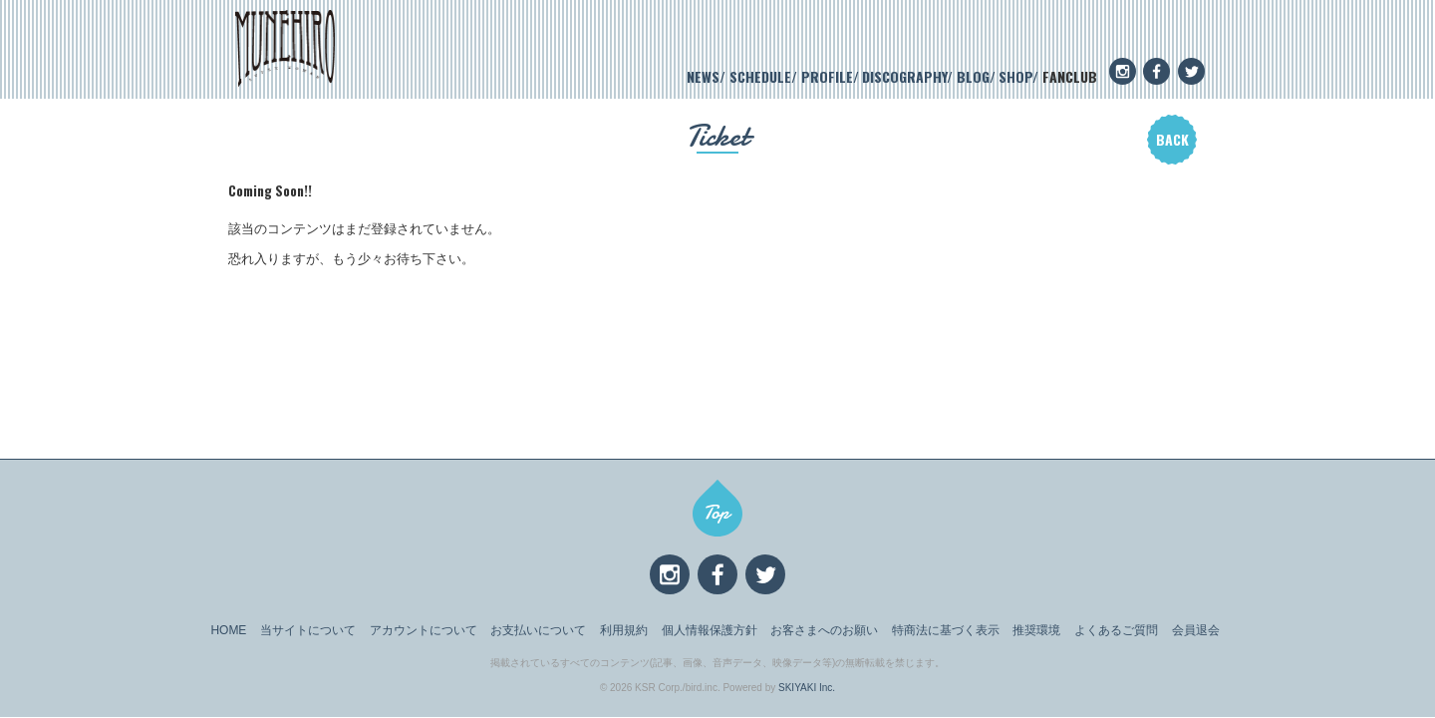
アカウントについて (423, 630)
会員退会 (1196, 630)
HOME (228, 630)
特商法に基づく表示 (946, 630)
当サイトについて (308, 630)
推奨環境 (1036, 630)
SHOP (1015, 76)
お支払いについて (538, 630)
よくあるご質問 (1116, 630)
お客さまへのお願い (824, 630)
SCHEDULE (760, 76)
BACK (1172, 139)
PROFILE (827, 76)
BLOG (973, 76)
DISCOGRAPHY (904, 76)
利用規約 (624, 630)
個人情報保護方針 (709, 630)
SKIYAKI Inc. (806, 687)
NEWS (703, 76)
